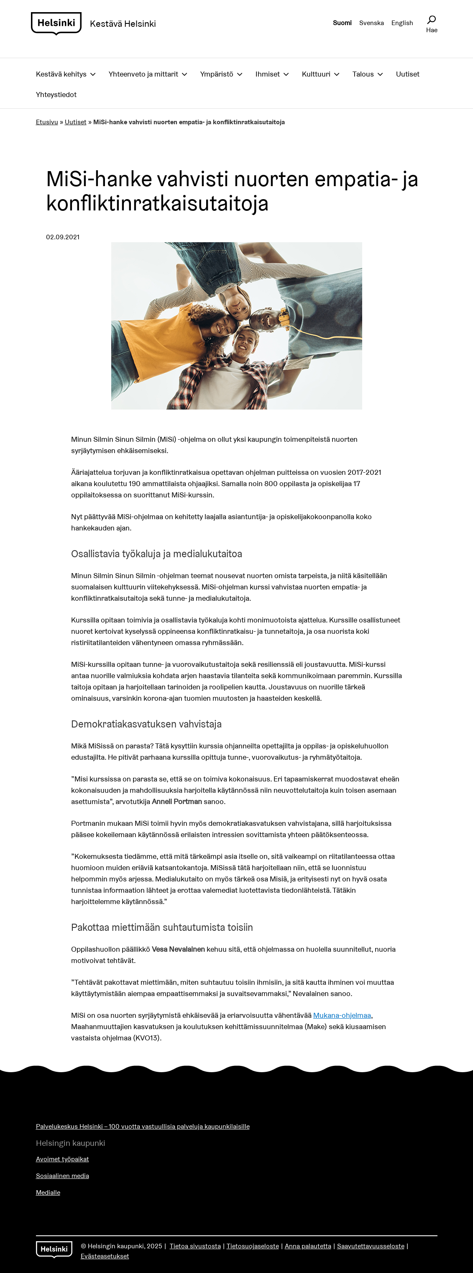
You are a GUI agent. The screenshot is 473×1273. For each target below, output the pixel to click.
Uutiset (407, 74)
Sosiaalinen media (62, 1175)
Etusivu (47, 122)
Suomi (342, 22)
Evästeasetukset (105, 1256)
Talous (363, 74)
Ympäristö (216, 74)
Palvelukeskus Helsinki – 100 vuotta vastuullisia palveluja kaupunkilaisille (143, 1126)
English (402, 22)
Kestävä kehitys (61, 74)
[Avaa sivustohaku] (431, 20)
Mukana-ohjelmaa (342, 1015)
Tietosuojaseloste (253, 1246)
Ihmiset (268, 74)
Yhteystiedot (56, 94)
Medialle (48, 1192)
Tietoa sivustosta (195, 1246)
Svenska (371, 22)
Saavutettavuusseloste (370, 1246)
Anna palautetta (308, 1246)
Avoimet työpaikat (62, 1159)
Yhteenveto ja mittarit (143, 74)
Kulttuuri (316, 74)
